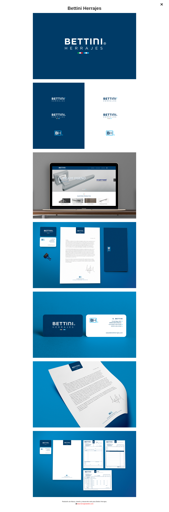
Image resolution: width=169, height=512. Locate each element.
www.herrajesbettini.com (85, 504)
